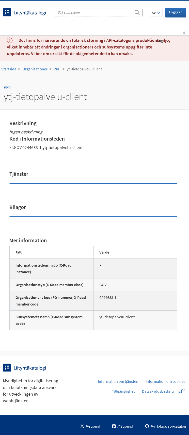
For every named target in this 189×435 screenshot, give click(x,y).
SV (156, 13)
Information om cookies (165, 381)
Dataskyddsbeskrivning (163, 391)
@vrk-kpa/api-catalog (165, 426)
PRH (57, 68)
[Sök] (137, 11)
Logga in (175, 12)
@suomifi (90, 426)
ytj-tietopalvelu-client (84, 68)
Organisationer (34, 68)
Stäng (160, 40)
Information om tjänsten (118, 381)
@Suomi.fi (123, 426)
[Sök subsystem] (99, 12)
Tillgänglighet (123, 391)
